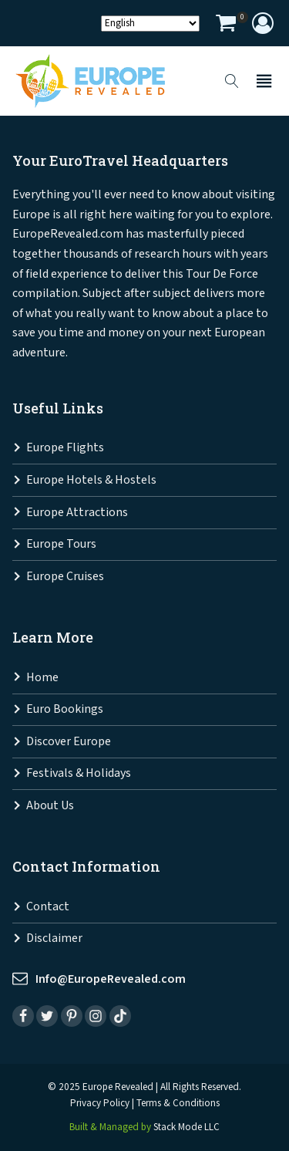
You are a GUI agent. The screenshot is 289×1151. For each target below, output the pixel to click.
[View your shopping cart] (226, 25)
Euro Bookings (64, 709)
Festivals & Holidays (78, 773)
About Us (50, 806)
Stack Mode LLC (186, 1127)
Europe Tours (61, 544)
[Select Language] (150, 23)
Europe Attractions (77, 513)
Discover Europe (68, 742)
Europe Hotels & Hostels (91, 480)
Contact (47, 907)
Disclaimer (54, 938)
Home (42, 678)
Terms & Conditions (178, 1103)
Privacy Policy (99, 1103)
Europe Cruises (65, 577)
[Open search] (232, 81)
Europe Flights (65, 448)
